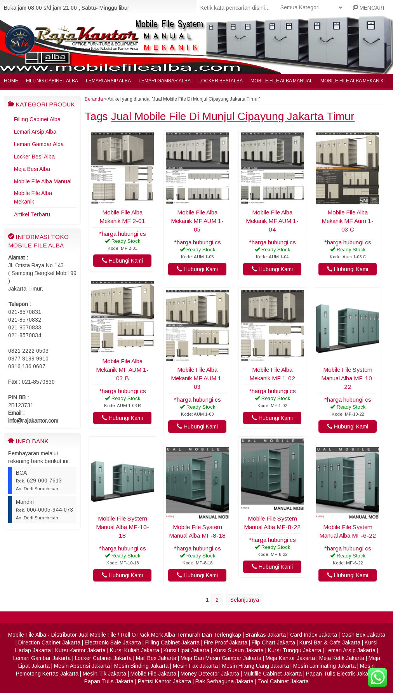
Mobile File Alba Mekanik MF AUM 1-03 (197, 378)
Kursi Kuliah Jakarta (134, 650)
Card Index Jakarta (313, 635)
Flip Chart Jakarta (273, 642)
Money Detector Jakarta (210, 673)
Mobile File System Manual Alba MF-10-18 (122, 527)
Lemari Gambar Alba (165, 81)
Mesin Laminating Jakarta (324, 666)
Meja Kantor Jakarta (290, 658)
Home (11, 81)
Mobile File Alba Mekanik (352, 81)
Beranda (94, 99)
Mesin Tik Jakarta (104, 673)
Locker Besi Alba (220, 81)
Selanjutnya (244, 600)
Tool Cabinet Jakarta (283, 681)
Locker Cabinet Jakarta (103, 658)
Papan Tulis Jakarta (109, 681)
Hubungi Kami (122, 261)
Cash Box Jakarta (363, 635)
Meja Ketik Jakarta (341, 658)
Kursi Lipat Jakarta (186, 650)
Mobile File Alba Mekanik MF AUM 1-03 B (122, 369)
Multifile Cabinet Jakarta (272, 673)
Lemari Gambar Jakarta (42, 658)
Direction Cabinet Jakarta (49, 642)
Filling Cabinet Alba (52, 81)
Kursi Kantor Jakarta (80, 650)
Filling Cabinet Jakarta (172, 642)
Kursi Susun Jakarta (239, 650)
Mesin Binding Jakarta (141, 666)
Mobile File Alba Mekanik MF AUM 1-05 (197, 221)
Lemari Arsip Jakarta (350, 650)
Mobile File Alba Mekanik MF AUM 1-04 (272, 221)
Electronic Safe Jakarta (113, 642)
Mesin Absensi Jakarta (82, 666)
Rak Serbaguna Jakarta (224, 681)
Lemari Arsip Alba (108, 81)
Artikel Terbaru (32, 214)
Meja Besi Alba (32, 169)
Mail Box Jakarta (156, 658)
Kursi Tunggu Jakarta (294, 650)
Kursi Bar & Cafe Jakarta (329, 642)
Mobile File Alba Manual (281, 81)
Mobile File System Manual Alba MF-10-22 (347, 378)
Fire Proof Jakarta (225, 642)
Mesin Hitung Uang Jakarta (255, 666)
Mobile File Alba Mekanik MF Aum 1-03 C (348, 221)
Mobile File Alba (27, 635)
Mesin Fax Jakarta (195, 666)
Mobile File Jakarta (153, 673)
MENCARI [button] (368, 8)
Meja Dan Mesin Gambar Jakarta (221, 658)
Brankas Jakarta (265, 635)
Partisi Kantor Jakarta (164, 681)
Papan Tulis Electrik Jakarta (340, 673)
